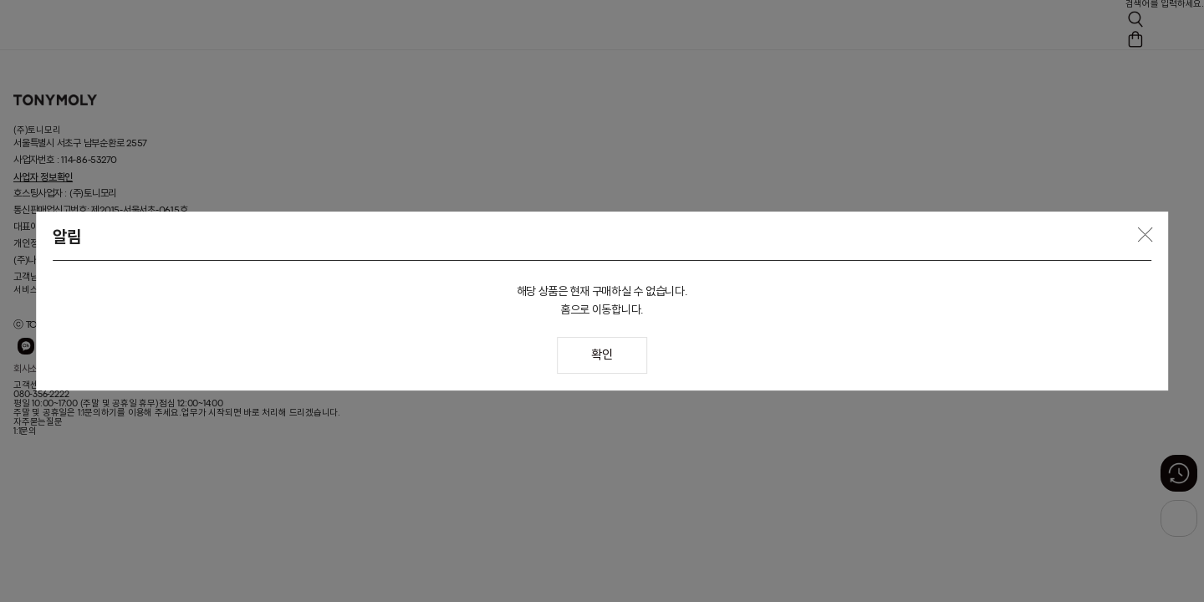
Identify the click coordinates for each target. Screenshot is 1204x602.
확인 (601, 355)
